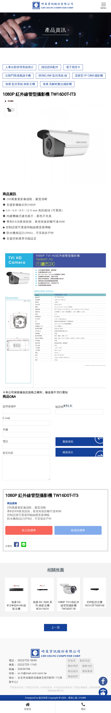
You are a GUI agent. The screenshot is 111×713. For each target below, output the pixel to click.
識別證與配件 (49, 67)
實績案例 (87, 671)
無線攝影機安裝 (56, 690)
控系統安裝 (46, 687)
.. (67, 697)
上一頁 (55, 627)
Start (65, 188)
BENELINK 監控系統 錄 (53, 75)
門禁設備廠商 (80, 687)
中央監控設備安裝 (63, 687)
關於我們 (73, 665)
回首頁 (27, 706)
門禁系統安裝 (17, 687)
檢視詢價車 (78, 530)
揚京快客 (43, 697)
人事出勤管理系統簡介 (19, 67)
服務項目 (87, 665)
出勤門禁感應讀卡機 (18, 75)
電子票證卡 (73, 67)
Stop (67, 188)
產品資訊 (73, 671)
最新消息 (84, 660)
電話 (83, 706)
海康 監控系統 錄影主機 (20, 84)
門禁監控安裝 (32, 687)
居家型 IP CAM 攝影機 (89, 75)
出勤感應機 (94, 687)
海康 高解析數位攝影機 (57, 84)
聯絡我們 (73, 676)
